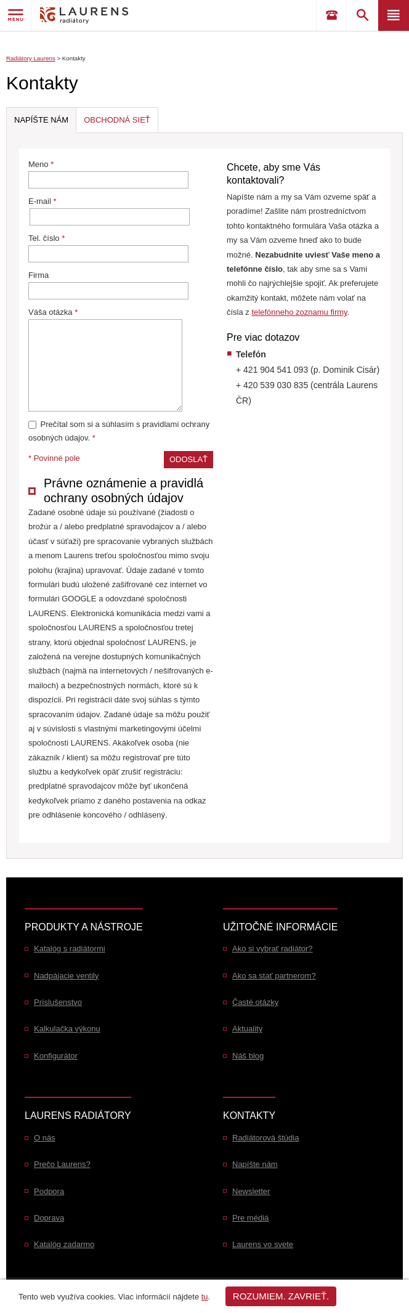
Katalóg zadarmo (64, 1244)
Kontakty (74, 58)
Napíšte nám (255, 1164)
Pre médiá (250, 1217)
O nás (44, 1137)
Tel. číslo (108, 248)
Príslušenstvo (58, 1002)
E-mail (109, 211)
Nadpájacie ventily (66, 975)
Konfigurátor (56, 1055)
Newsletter (251, 1191)
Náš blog (248, 1055)
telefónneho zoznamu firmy (299, 312)
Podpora (49, 1191)
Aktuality (247, 1028)
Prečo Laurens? (62, 1164)
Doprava (49, 1217)
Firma (108, 284)
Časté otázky (255, 1002)
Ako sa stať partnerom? (274, 975)
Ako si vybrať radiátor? (272, 948)
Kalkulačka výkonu (67, 1028)
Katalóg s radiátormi (69, 948)
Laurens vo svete (262, 1244)
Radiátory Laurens (30, 58)
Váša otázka (105, 359)
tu (204, 1296)
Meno (108, 174)
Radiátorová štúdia (265, 1137)
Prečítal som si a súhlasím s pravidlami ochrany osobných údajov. (118, 431)
